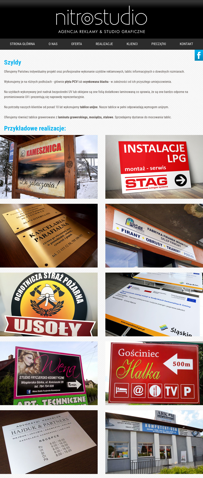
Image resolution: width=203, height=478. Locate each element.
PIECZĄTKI (158, 44)
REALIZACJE (104, 44)
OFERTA (76, 44)
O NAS (53, 44)
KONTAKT (186, 44)
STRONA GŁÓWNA (22, 44)
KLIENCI (132, 44)
